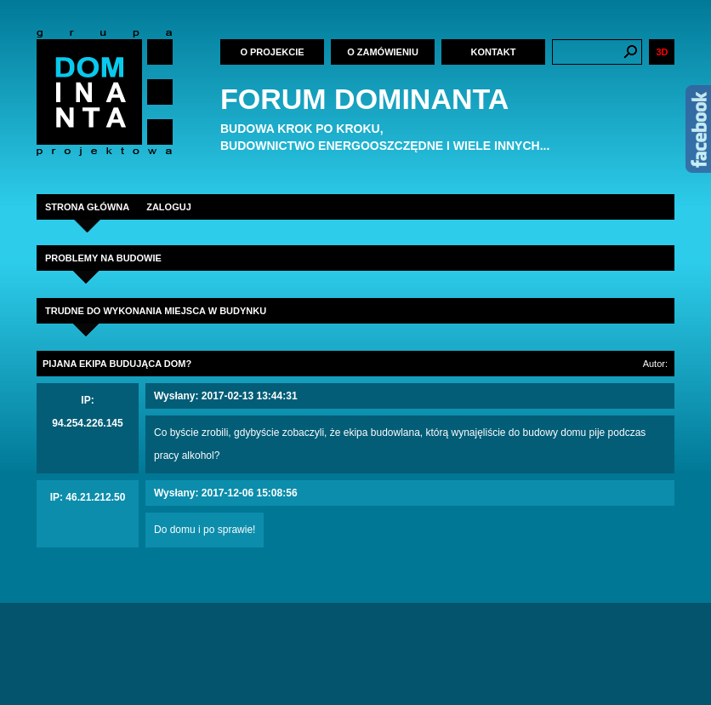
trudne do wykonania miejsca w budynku (155, 311)
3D (662, 52)
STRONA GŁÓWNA (87, 207)
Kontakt (493, 52)
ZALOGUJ (168, 207)
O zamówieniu (382, 52)
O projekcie (272, 52)
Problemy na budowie (103, 258)
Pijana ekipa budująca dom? (117, 363)
